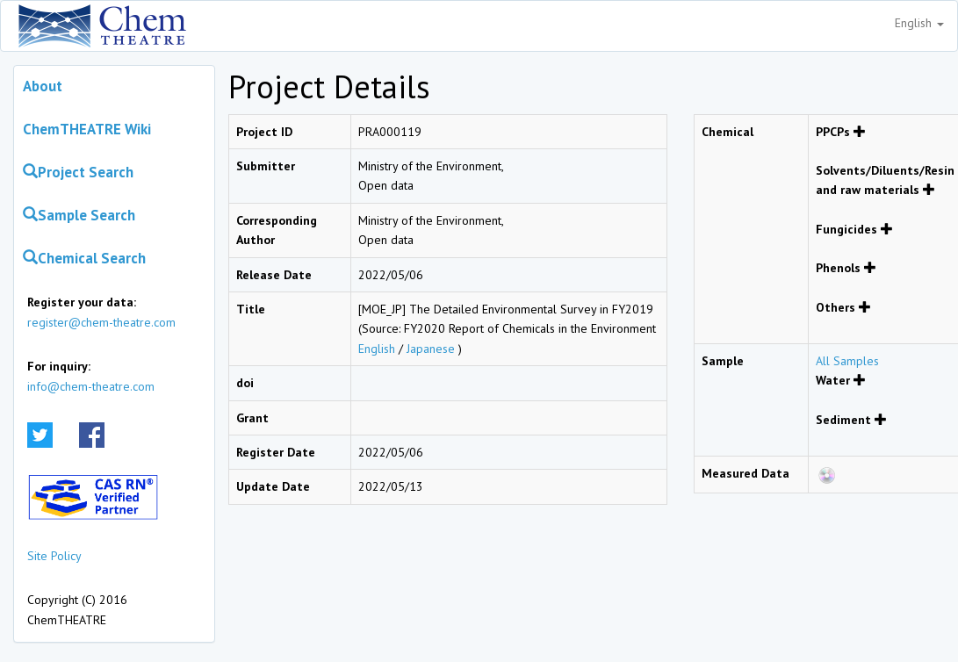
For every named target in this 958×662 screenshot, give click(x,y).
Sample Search (79, 215)
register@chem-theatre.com (101, 322)
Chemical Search (84, 258)
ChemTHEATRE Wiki (87, 129)
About (42, 86)
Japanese (430, 348)
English (919, 23)
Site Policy (54, 556)
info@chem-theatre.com (91, 386)
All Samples (847, 361)
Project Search (78, 172)
